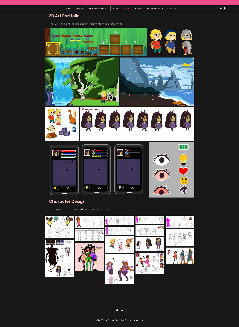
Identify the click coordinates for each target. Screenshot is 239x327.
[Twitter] (220, 8)
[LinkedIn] (225, 8)
